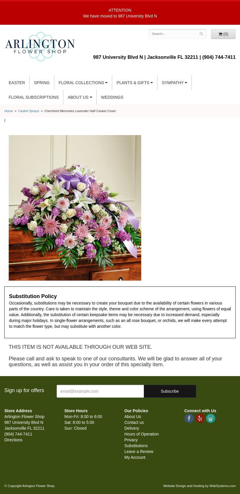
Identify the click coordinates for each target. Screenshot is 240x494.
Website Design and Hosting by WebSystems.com (199, 486)
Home (8, 111)
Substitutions (136, 445)
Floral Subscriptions (34, 97)
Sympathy (173, 82)
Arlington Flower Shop (40, 46)
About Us (78, 97)
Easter (17, 82)
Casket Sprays (28, 111)
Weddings (112, 97)
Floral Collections (81, 82)
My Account (134, 457)
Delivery (131, 428)
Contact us (134, 422)
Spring (42, 82)
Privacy (131, 440)
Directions (13, 440)
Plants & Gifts (133, 82)
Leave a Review (138, 451)
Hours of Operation (141, 434)
